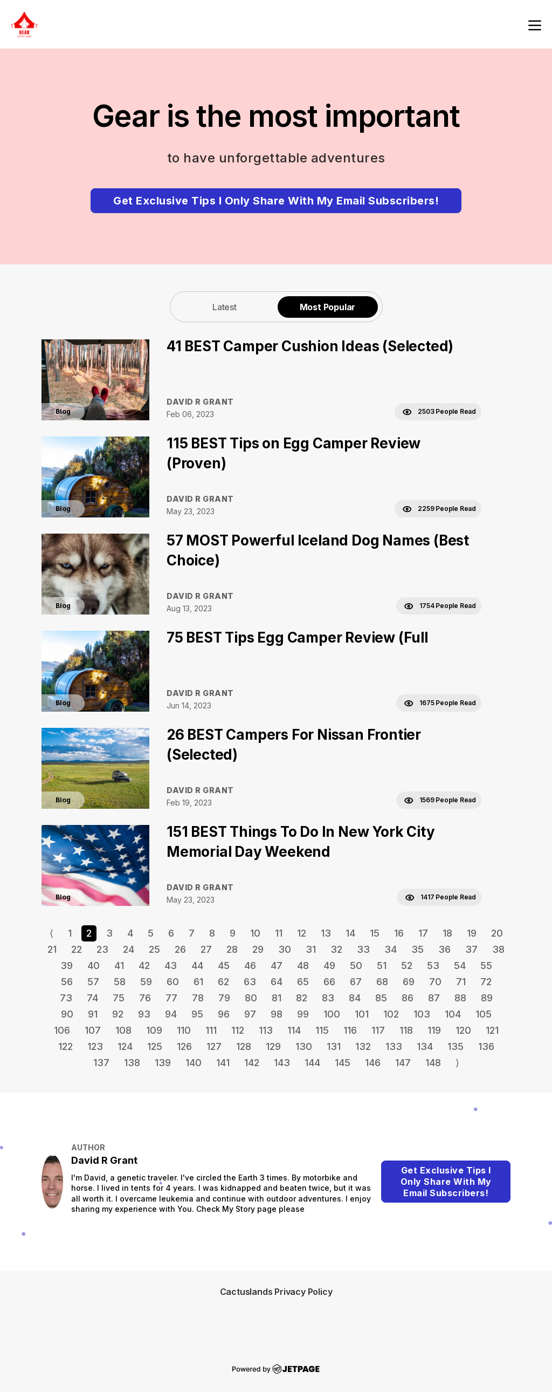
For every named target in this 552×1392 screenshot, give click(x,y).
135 (455, 1046)
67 (356, 981)
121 (492, 1030)
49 (329, 965)
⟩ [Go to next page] (457, 1062)
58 (120, 981)
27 (206, 949)
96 (224, 1014)
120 (463, 1030)
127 (214, 1046)
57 (93, 981)
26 (180, 949)
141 (223, 1062)
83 (328, 998)
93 (144, 1014)
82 (301, 998)
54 (460, 965)
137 (101, 1062)
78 (198, 998)
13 (326, 933)
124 (125, 1046)
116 (350, 1030)
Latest (224, 307)
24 (128, 949)
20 (497, 933)
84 (355, 998)
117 (378, 1030)
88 (460, 998)
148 (433, 1062)
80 (251, 998)
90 (67, 1014)
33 (363, 949)
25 (154, 949)
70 (435, 981)
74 (92, 998)
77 (171, 998)
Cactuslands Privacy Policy (276, 1291)
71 (461, 981)
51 (382, 965)
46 (250, 965)
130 (303, 1046)
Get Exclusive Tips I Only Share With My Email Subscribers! (276, 200)
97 (250, 1014)
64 (276, 981)
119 (434, 1030)
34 (390, 949)
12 (301, 933)
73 (66, 998)
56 (67, 981)
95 (197, 1014)
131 (334, 1046)
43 (170, 965)
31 (311, 949)
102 (391, 1014)
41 (119, 965)
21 (52, 949)
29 (258, 949)
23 (102, 949)
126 (184, 1046)
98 (276, 1014)
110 (184, 1030)
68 (382, 981)
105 (483, 1014)
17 (423, 933)
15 (375, 933)
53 (433, 965)
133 (393, 1046)
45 (224, 965)
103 (421, 1014)
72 (486, 981)
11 (278, 933)
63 (250, 981)
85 (381, 998)
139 (163, 1062)
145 (342, 1062)
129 (273, 1046)
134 (425, 1046)
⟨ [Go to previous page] (51, 933)
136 (486, 1046)
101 (362, 1014)
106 (62, 1030)
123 (95, 1046)
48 (303, 965)
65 (303, 981)
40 (93, 965)
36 (444, 949)
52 (406, 965)
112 (237, 1030)
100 (331, 1014)
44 (197, 965)
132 (363, 1046)
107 (93, 1030)
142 (251, 1062)
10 (255, 933)
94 (171, 1014)
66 (329, 981)
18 (447, 933)
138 (132, 1062)
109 (154, 1030)
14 (350, 933)
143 (282, 1062)
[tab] (225, 306)
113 (266, 1030)
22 (76, 949)
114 (294, 1030)
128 (243, 1046)
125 (154, 1046)
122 (65, 1046)
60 (173, 981)
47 (276, 965)
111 (211, 1030)
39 (66, 965)
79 (224, 998)
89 (487, 998)
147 (403, 1062)
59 (146, 981)
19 (472, 933)
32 (336, 949)
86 (407, 998)
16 (399, 933)
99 (303, 1014)
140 (193, 1062)
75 (119, 998)
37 (471, 949)
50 (356, 965)
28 (232, 949)
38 (498, 949)
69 (409, 981)
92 (117, 1014)
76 (145, 998)
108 (123, 1030)
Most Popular (328, 307)
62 (223, 981)
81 (276, 998)
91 (93, 1014)
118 (406, 1030)
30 (284, 949)
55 (486, 965)
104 (453, 1014)
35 (417, 949)
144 (312, 1062)
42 (144, 965)
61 (198, 981)
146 (373, 1062)
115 (322, 1030)
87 (434, 998)
